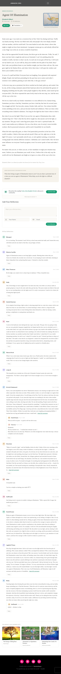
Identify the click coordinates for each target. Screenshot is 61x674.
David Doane (10, 512)
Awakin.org (16, 3)
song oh (8, 370)
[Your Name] (18, 219)
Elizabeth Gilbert (7, 19)
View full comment (42, 413)
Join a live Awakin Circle (29, 191)
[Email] (46, 219)
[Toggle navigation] (47, 3)
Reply (9, 246)
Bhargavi (8, 237)
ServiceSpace (37, 666)
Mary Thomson (10, 269)
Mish (7, 479)
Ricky (7, 580)
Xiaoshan (9, 444)
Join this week (51, 191)
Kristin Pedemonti (11, 387)
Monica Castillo (11, 252)
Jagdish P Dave (10, 545)
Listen (6, 25)
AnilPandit (9, 496)
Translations (16, 25)
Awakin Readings (7, 11)
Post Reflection (51, 224)
